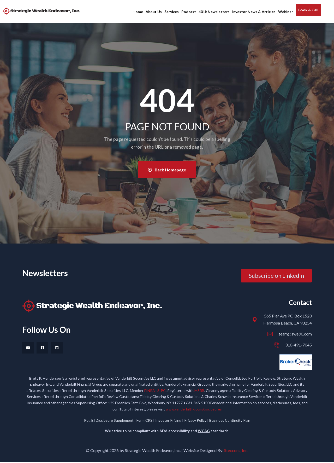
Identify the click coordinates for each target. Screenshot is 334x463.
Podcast (188, 11)
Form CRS (144, 421)
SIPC (161, 391)
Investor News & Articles (254, 11)
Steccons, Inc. (236, 451)
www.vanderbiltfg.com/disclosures (194, 409)
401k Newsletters (214, 11)
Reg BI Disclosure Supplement (109, 421)
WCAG (204, 431)
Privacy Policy (195, 421)
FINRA (150, 391)
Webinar (285, 11)
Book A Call (308, 10)
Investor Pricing (168, 421)
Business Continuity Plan (229, 421)
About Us (154, 11)
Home (138, 11)
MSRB (199, 391)
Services (171, 11)
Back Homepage (167, 170)
